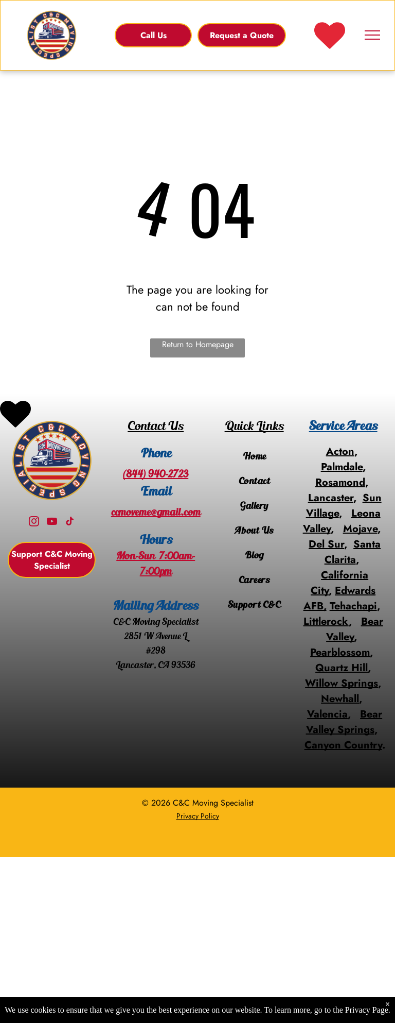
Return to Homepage (198, 344)
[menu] (372, 35)
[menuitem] (254, 456)
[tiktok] (70, 523)
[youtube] (52, 523)
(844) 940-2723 (155, 473)
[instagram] (34, 523)
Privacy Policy (197, 816)
